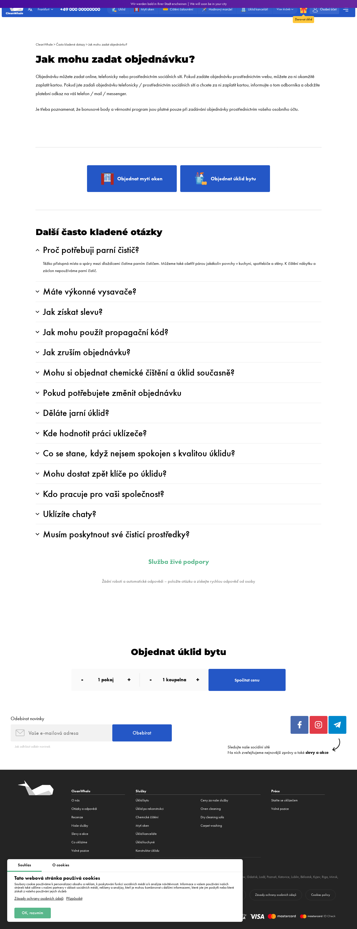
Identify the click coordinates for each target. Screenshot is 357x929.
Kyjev (316, 877)
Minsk (333, 877)
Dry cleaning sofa (212, 817)
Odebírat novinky (27, 718)
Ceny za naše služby (214, 800)
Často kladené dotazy (70, 44)
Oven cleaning (211, 809)
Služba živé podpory (178, 562)
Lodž (262, 877)
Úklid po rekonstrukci (150, 809)
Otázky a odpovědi (84, 809)
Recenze (77, 817)
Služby (141, 791)
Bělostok (306, 877)
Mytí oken (142, 825)
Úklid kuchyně (145, 842)
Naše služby (79, 825)
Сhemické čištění (147, 817)
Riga (325, 877)
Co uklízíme (79, 842)
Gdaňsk (252, 877)
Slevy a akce (79, 834)
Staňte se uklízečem (284, 800)
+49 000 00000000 (80, 9)
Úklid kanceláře (146, 834)
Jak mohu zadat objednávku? (107, 44)
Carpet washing (211, 825)
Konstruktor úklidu (147, 850)
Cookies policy (320, 895)
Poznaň (272, 877)
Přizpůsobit (74, 899)
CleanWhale (44, 44)
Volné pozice (80, 850)
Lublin (295, 877)
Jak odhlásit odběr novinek (32, 746)
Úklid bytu (142, 800)
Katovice (284, 877)
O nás (75, 800)
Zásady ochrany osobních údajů (38, 899)
